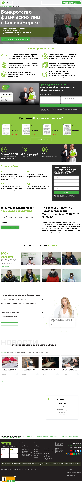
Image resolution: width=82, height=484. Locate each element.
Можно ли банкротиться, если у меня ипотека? (13, 300)
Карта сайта (69, 472)
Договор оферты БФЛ (71, 478)
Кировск (51, 438)
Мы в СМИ (36, 453)
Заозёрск (33, 438)
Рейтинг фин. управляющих (47, 459)
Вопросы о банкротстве (46, 450)
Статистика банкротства (46, 456)
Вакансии (36, 458)
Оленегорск (75, 438)
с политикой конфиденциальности (70, 198)
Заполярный (39, 438)
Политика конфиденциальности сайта (74, 475)
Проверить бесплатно (11, 482)
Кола (59, 438)
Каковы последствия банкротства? (10, 313)
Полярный (11, 439)
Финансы (3, 353)
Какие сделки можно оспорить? (9, 318)
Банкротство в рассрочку (36, 451)
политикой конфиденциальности (58, 450)
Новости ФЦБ (30, 353)
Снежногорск (17, 439)
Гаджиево (28, 438)
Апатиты (23, 438)
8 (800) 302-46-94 (62, 411)
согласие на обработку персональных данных (59, 448)
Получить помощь (61, 106)
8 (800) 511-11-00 (75, 445)
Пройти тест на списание (10, 227)
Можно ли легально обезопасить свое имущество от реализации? (19, 305)
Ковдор (55, 438)
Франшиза (36, 460)
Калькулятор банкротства (36, 448)
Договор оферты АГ (71, 477)
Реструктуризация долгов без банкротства (26, 458)
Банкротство (10, 353)
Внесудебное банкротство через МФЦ (26, 454)
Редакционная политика (71, 474)
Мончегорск (64, 438)
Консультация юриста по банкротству (26, 448)
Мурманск (70, 438)
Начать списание (66, 193)
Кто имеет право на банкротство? (10, 309)
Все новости (5, 383)
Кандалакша (45, 438)
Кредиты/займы (39, 353)
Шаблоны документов (48, 447)
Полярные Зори (4, 439)
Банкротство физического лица (26, 451)
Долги (46, 353)
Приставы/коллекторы (20, 353)
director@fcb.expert (75, 450)
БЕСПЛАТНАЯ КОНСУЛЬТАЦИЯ (15, 39)
